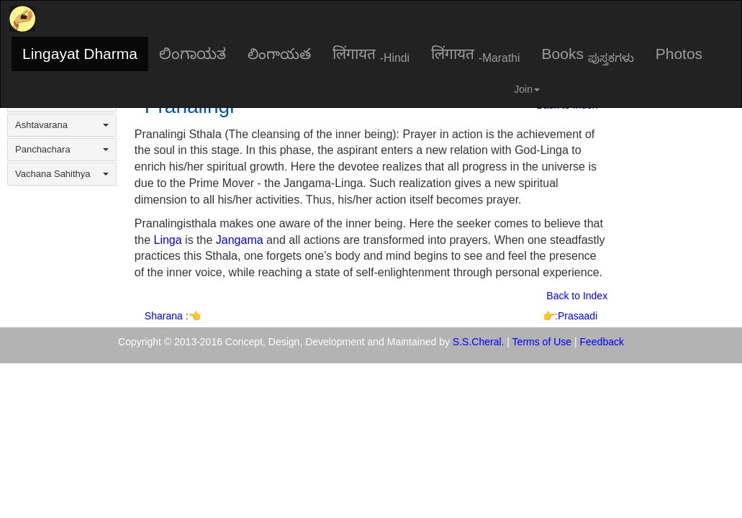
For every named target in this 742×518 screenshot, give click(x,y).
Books (588, 54)
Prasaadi (577, 316)
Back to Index (576, 295)
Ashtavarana (62, 124)
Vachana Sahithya (62, 173)
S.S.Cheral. (479, 341)
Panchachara (62, 149)
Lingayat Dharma (79, 53)
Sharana (165, 316)
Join (527, 89)
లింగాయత (279, 53)
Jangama (239, 240)
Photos (679, 53)
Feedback (602, 341)
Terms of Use (541, 341)
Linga (168, 240)
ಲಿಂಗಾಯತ (192, 53)
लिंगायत (371, 54)
